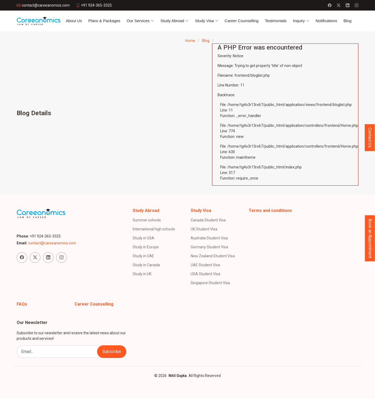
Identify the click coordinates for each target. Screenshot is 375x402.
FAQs (22, 304)
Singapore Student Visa (210, 283)
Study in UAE (143, 256)
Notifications (326, 20)
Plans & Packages (104, 20)
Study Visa (201, 210)
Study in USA (143, 238)
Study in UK (142, 274)
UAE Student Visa (205, 265)
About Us (74, 20)
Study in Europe (146, 247)
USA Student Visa (205, 274)
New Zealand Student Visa (213, 256)
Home (190, 40)
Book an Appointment (370, 238)
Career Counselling (241, 20)
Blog (347, 20)
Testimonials (276, 20)
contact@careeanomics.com (52, 243)
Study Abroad (146, 210)
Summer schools (147, 220)
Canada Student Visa (208, 220)
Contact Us (369, 138)
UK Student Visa (204, 229)
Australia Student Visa (209, 238)
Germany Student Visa (209, 247)
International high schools (154, 229)
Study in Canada (146, 265)
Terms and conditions (270, 210)
